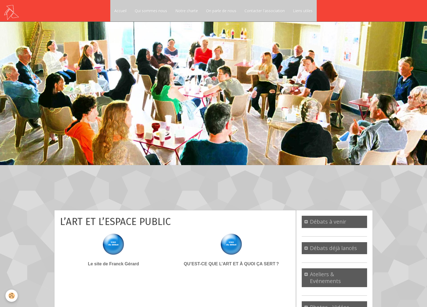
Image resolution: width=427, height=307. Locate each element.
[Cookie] (11, 296)
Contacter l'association (265, 10)
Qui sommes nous (151, 10)
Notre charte (186, 10)
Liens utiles (303, 10)
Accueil (120, 10)
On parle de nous (221, 10)
